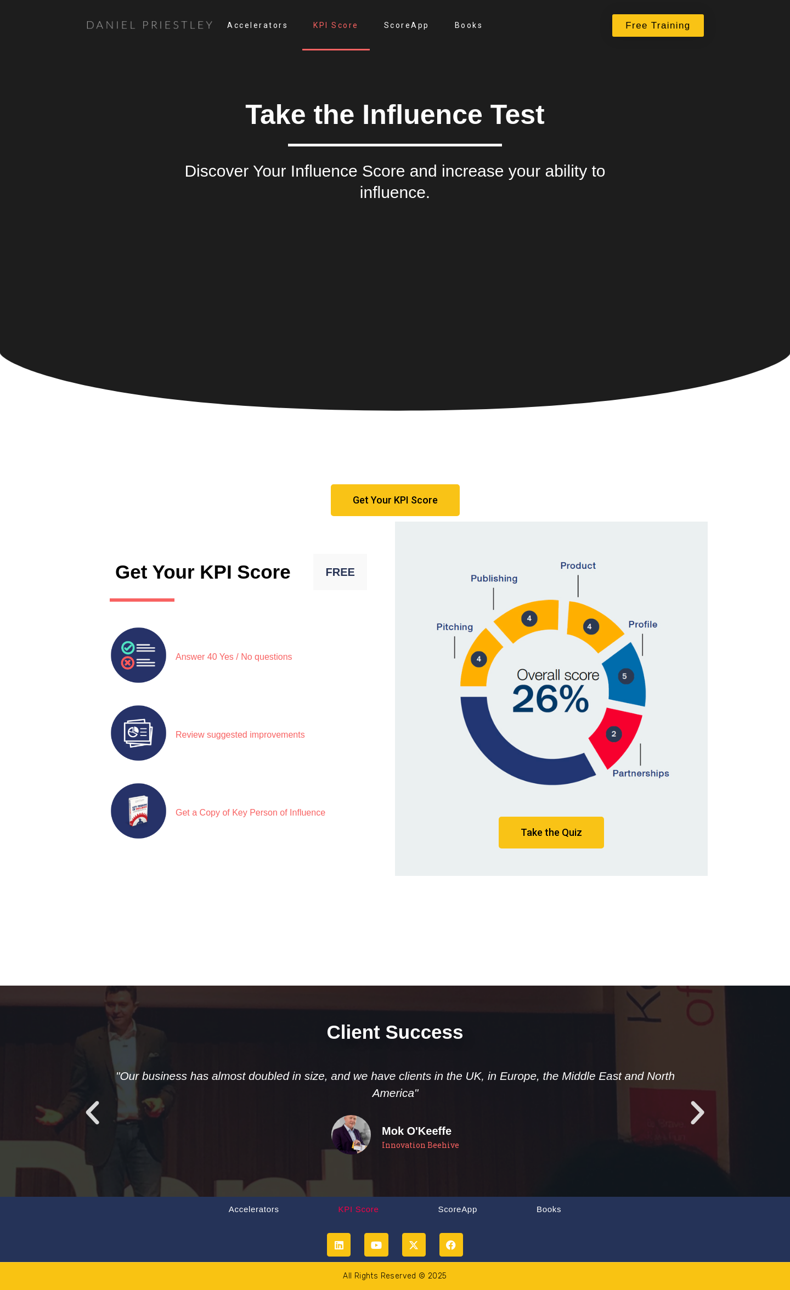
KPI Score (336, 25)
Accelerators (257, 25)
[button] (92, 1112)
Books (469, 25)
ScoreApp (407, 25)
